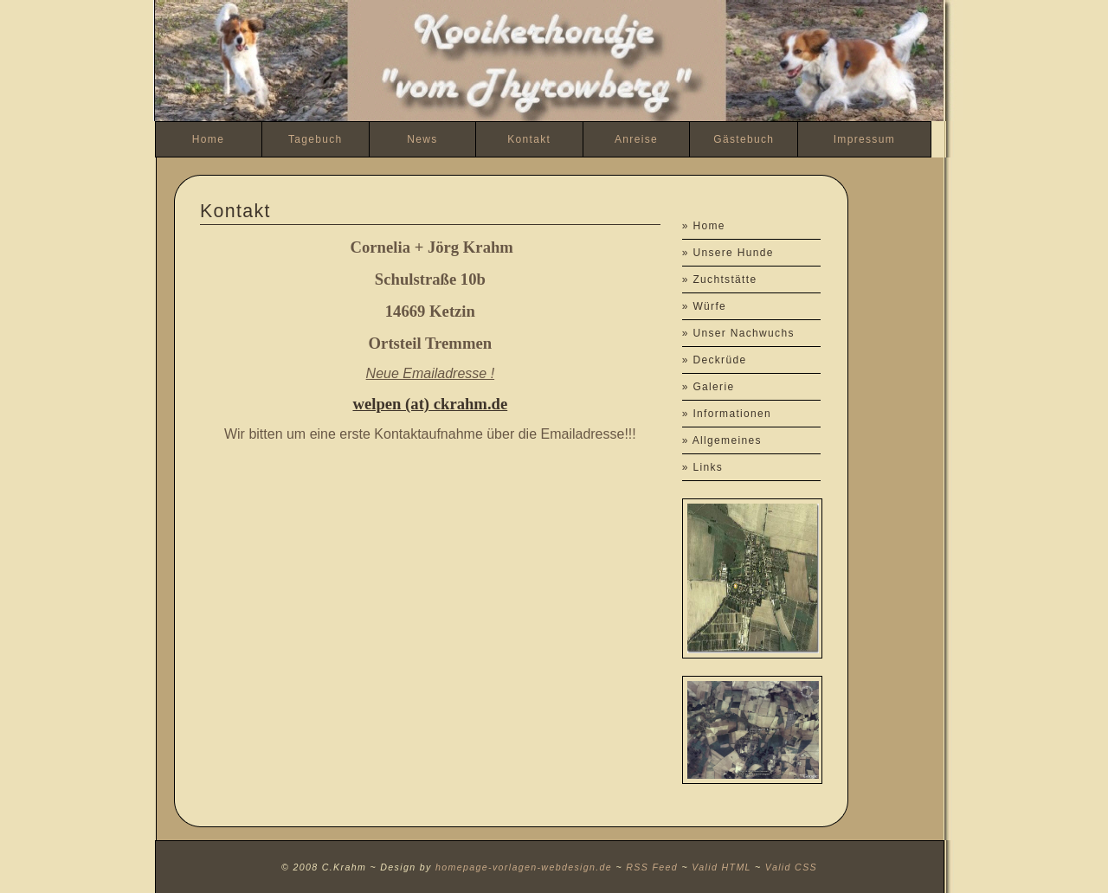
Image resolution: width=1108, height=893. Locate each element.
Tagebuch (315, 139)
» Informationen (726, 414)
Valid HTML (721, 867)
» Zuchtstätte (719, 279)
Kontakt (529, 139)
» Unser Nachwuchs (738, 333)
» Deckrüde (714, 360)
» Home (703, 226)
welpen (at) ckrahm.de (429, 404)
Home (208, 139)
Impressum (864, 139)
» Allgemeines (722, 440)
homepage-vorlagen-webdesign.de (523, 867)
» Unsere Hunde (728, 253)
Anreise (636, 139)
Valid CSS (791, 867)
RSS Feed (652, 867)
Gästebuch (743, 139)
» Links (702, 467)
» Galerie (708, 387)
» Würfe (704, 306)
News (422, 139)
